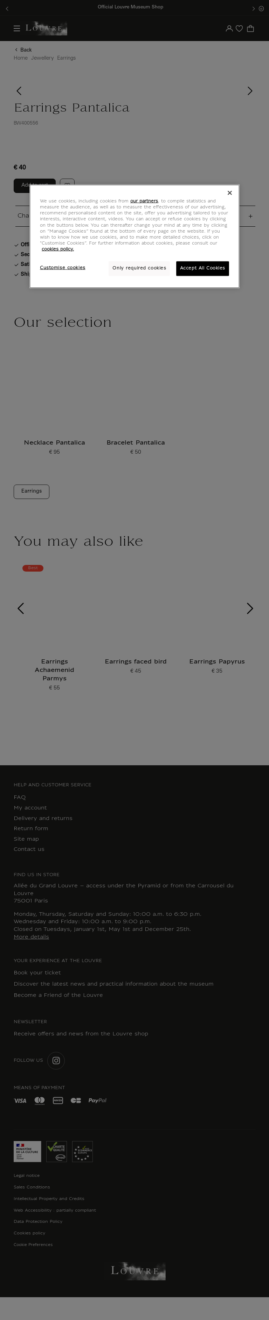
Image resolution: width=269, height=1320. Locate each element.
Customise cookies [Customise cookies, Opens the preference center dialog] (62, 268)
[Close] (229, 193)
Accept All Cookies (202, 268)
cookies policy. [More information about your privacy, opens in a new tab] (58, 249)
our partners (144, 201)
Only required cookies (139, 268)
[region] (134, 236)
